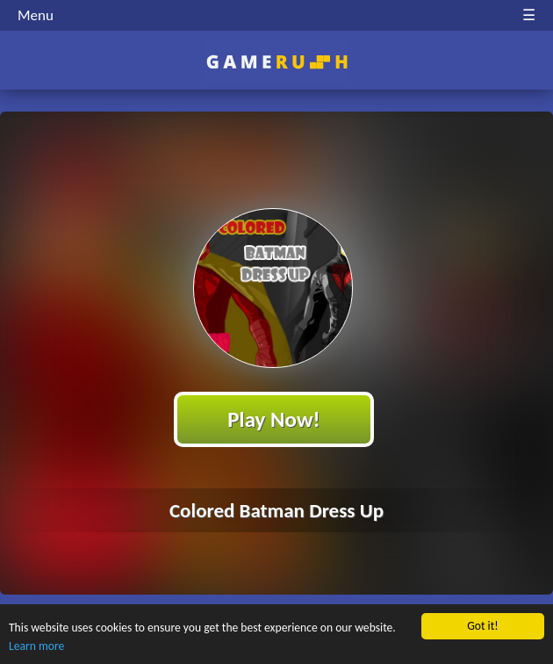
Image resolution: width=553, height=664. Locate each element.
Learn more (36, 646)
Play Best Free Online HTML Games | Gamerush (276, 61)
